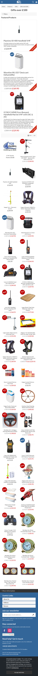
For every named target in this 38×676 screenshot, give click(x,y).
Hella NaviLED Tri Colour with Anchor (28, 233)
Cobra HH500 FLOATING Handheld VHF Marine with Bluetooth (28, 431)
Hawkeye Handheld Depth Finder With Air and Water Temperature (28, 506)
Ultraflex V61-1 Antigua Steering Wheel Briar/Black (10, 430)
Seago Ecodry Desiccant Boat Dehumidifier (10, 406)
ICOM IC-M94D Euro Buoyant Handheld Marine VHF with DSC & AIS (18, 114)
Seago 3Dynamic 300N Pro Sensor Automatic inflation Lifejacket (28, 209)
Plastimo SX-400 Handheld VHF (17, 41)
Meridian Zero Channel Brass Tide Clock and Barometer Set (10, 582)
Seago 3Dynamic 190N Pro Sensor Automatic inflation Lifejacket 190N (10, 358)
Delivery (6, 602)
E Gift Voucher (10, 155)
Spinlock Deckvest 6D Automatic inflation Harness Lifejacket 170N (28, 358)
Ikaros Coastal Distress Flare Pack (10, 382)
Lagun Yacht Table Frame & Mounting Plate (10, 333)
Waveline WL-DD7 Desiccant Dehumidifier (16, 73)
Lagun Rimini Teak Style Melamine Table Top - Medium (28, 309)
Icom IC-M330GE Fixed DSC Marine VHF (10, 282)
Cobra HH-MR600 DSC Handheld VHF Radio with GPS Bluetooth (10, 457)
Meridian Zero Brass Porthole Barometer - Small (28, 530)
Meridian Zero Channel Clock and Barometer (28, 581)
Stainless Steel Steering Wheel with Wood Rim (28, 406)
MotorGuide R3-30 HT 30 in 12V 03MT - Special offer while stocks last (27, 158)
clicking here (15, 667)
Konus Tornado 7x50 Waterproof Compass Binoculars (10, 531)
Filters (6, 14)
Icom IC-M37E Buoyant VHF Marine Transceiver (27, 456)
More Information (8, 591)
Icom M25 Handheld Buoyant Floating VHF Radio (10, 309)
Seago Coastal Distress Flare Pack (28, 382)
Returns (6, 606)
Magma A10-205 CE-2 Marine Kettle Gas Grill (28, 481)
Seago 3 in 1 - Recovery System (10, 208)
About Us (6, 599)
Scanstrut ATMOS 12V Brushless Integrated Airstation (28, 183)
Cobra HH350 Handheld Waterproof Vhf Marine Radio (28, 258)
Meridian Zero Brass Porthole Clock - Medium (28, 556)
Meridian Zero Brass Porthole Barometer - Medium (10, 557)
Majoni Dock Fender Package (10, 505)
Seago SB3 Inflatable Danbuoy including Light (10, 481)
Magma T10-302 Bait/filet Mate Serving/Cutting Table (28, 333)
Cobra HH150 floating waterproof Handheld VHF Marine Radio (10, 258)
